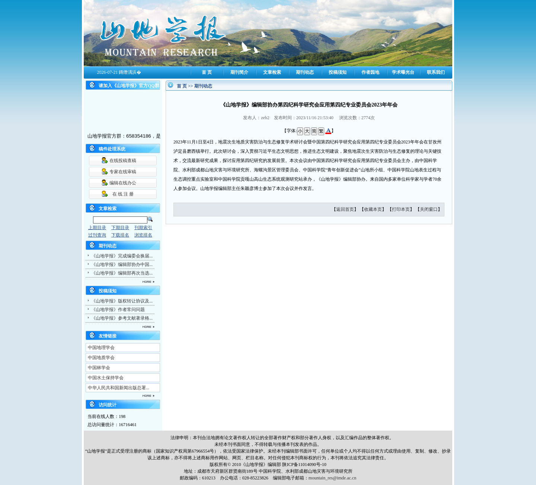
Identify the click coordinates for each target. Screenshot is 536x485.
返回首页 (345, 209)
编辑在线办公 (122, 183)
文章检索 (272, 72)
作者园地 (370, 72)
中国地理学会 (101, 347)
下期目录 (120, 227)
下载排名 (120, 235)
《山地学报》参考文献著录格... (122, 318)
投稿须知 (338, 72)
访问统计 (108, 405)
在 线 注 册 (123, 194)
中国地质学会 (101, 357)
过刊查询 (97, 235)
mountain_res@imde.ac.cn (332, 478)
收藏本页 (373, 209)
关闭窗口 (429, 209)
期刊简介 (239, 72)
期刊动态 (305, 72)
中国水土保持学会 (106, 377)
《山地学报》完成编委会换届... (122, 256)
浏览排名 (143, 235)
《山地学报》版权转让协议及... (122, 301)
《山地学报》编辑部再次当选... (122, 273)
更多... (119, 281)
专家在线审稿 (122, 171)
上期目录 (97, 227)
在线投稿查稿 (122, 160)
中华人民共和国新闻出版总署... (118, 387)
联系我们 (436, 72)
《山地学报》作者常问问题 (118, 309)
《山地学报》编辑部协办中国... (122, 264)
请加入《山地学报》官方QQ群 (129, 85)
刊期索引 (143, 227)
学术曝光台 (403, 72)
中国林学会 (99, 367)
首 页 (207, 72)
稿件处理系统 (112, 149)
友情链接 (108, 336)
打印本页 (401, 209)
